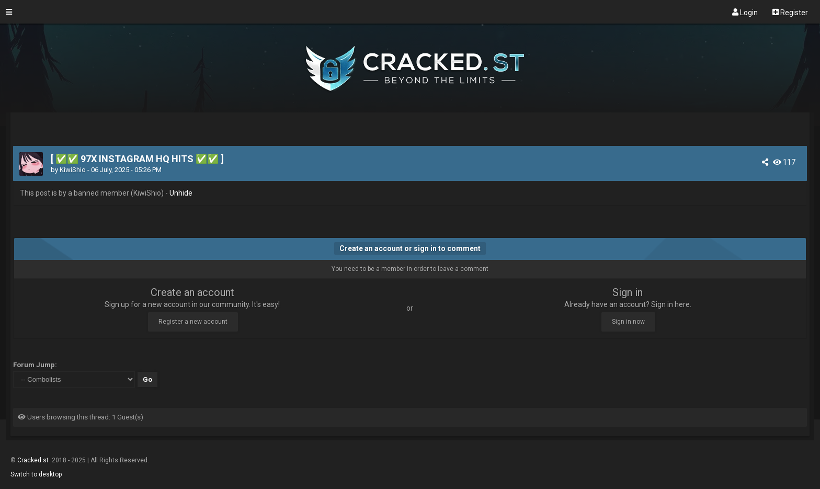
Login (745, 12)
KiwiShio (73, 170)
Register (790, 12)
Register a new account (192, 321)
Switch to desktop (36, 474)
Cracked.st (33, 460)
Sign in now (628, 321)
